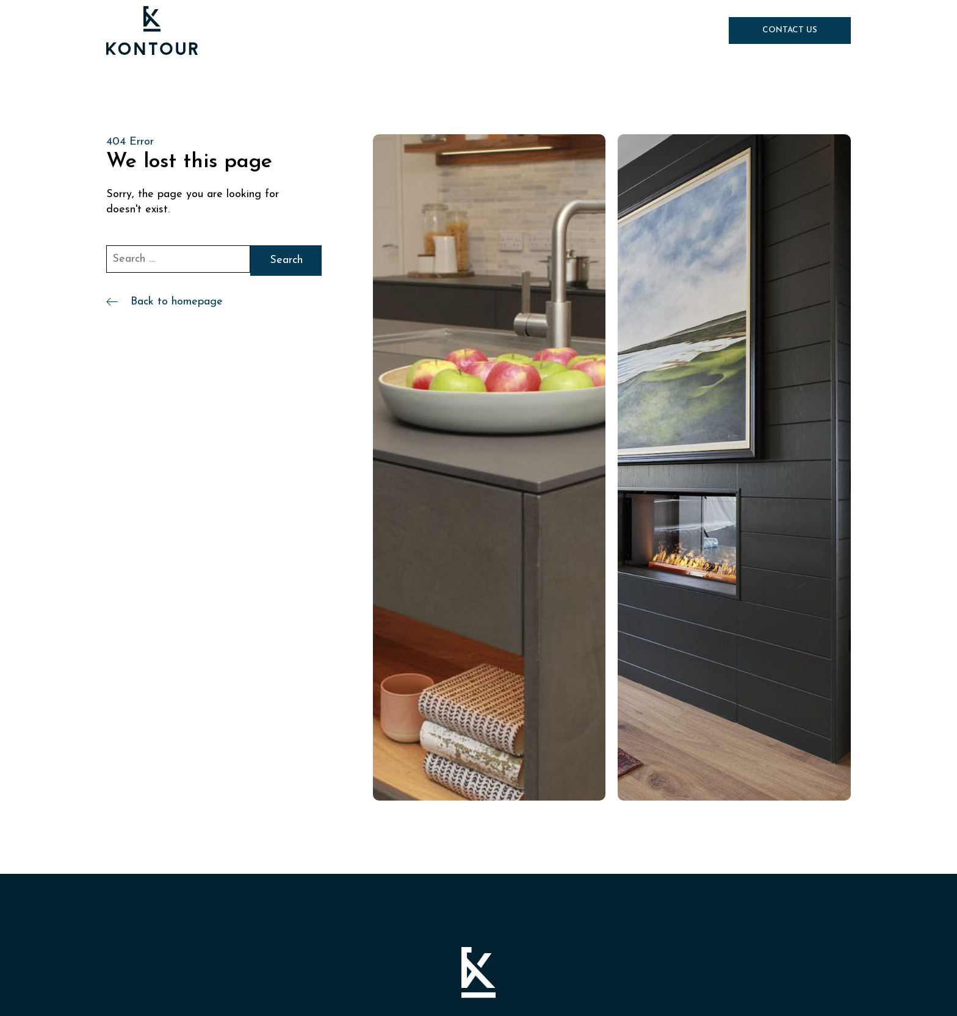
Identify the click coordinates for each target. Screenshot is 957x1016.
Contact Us (789, 30)
